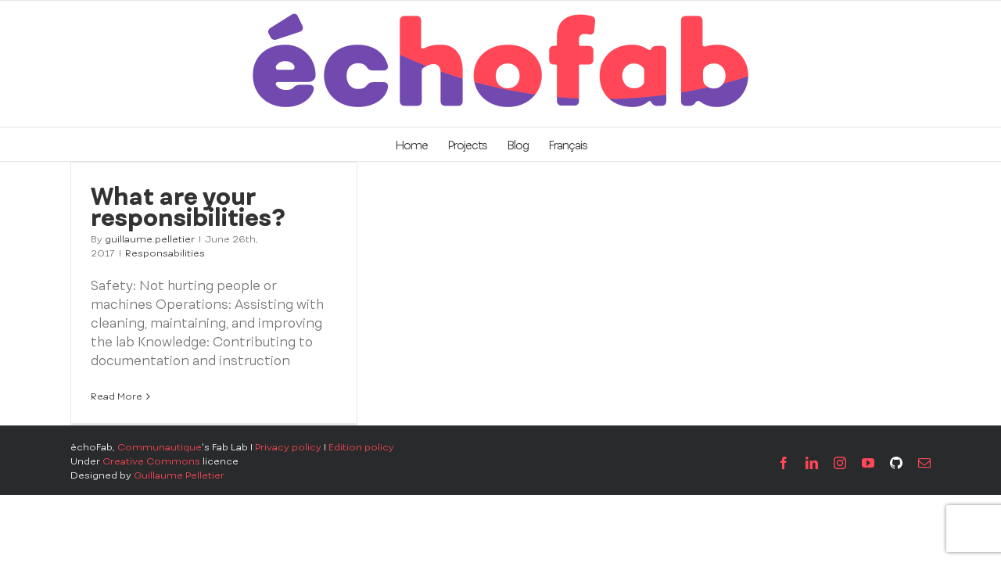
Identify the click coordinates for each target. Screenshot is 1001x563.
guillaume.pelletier (150, 239)
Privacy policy (288, 447)
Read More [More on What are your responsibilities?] (116, 396)
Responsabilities (165, 253)
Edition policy (361, 447)
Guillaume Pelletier (179, 475)
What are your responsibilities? (188, 207)
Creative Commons (151, 461)
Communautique (159, 447)
